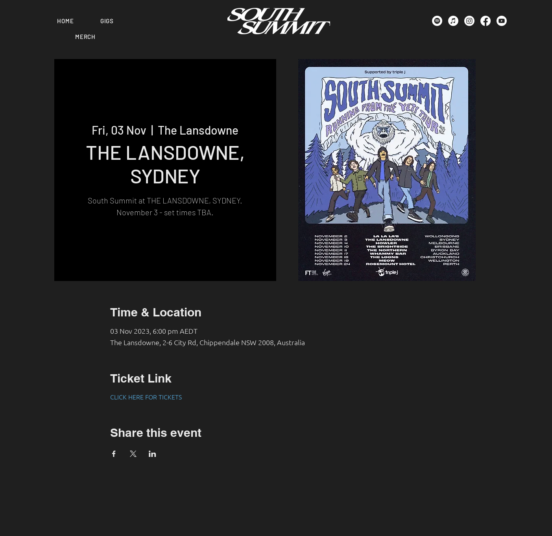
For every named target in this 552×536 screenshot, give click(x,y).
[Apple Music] (453, 21)
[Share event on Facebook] (114, 454)
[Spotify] (437, 21)
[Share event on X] (133, 454)
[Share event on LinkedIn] (152, 454)
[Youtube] (502, 21)
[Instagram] (469, 21)
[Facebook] (485, 21)
